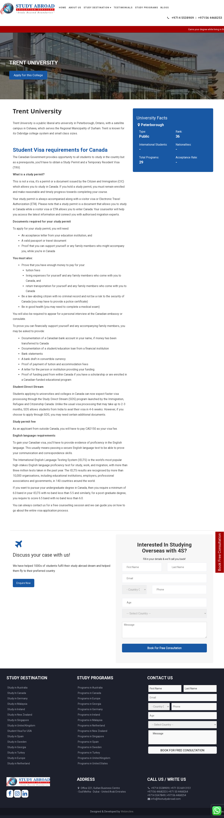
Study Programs (146, 7)
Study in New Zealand (19, 714)
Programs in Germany (90, 709)
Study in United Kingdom (21, 725)
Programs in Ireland (89, 714)
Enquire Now (23, 583)
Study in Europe (16, 758)
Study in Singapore (18, 720)
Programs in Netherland (91, 725)
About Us (75, 7)
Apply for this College (28, 75)
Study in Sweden (17, 741)
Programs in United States (93, 763)
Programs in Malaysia (90, 720)
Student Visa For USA (19, 730)
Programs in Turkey (89, 752)
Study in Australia (17, 687)
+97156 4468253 (210, 18)
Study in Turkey (16, 752)
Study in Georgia (16, 747)
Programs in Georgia (89, 703)
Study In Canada (16, 693)
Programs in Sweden (90, 747)
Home (62, 7)
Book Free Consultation (219, 552)
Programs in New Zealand (92, 730)
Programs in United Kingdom (94, 758)
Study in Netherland (18, 763)
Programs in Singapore (91, 736)
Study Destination (96, 7)
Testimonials (123, 7)
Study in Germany (17, 698)
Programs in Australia (90, 687)
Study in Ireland (16, 709)
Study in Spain (15, 736)
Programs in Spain (88, 741)
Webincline (127, 811)
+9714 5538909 (182, 18)
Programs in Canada (89, 693)
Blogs (164, 7)
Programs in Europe (89, 698)
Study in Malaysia (17, 703)
